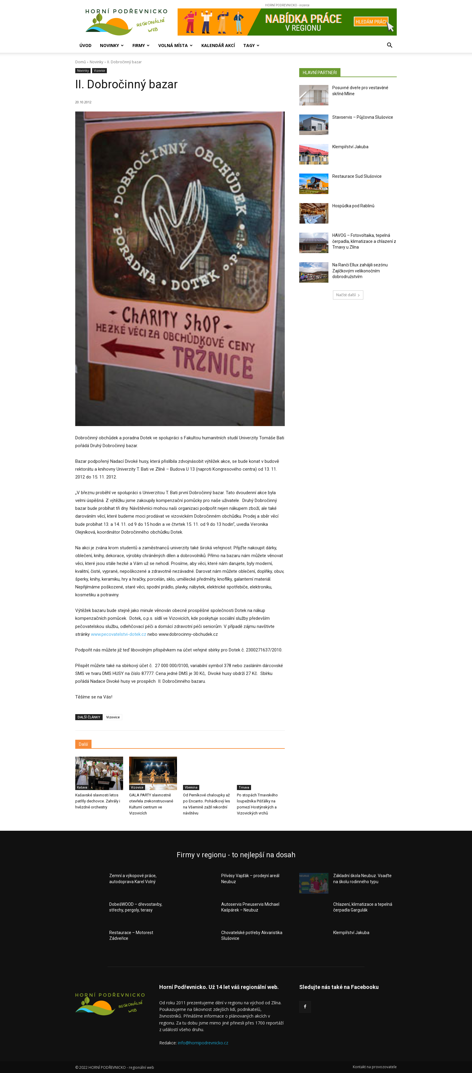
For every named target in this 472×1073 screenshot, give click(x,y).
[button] (389, 46)
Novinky (112, 45)
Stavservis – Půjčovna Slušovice (362, 117)
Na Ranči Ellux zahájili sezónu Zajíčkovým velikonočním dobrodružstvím (360, 270)
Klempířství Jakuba (350, 146)
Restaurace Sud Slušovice (357, 176)
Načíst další (348, 294)
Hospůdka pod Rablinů (353, 205)
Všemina (191, 787)
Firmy (141, 45)
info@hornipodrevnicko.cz (203, 1043)
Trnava (244, 787)
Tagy (251, 45)
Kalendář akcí (218, 45)
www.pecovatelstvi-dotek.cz (118, 634)
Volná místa (175, 45)
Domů (80, 61)
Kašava (82, 787)
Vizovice (99, 70)
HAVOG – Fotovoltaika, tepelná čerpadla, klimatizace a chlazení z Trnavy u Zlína (364, 241)
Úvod (85, 45)
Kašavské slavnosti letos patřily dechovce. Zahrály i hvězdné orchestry (97, 801)
